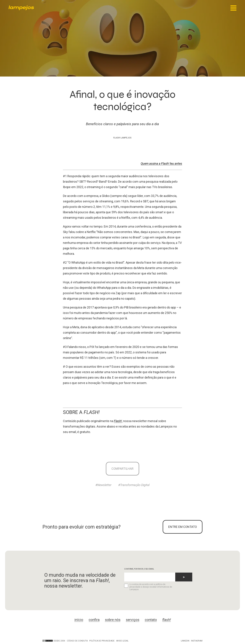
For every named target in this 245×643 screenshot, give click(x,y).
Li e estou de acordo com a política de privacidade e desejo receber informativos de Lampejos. (148, 587)
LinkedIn (185, 641)
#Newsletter (103, 485)
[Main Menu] (233, 8)
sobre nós (112, 620)
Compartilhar (122, 468)
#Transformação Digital (134, 485)
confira (94, 620)
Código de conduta (77, 641)
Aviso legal (122, 641)
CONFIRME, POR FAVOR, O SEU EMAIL (139, 569)
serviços (132, 620)
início (78, 620)
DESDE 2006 (54, 641)
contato (151, 620)
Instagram (196, 641)
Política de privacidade (102, 641)
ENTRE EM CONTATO (182, 527)
